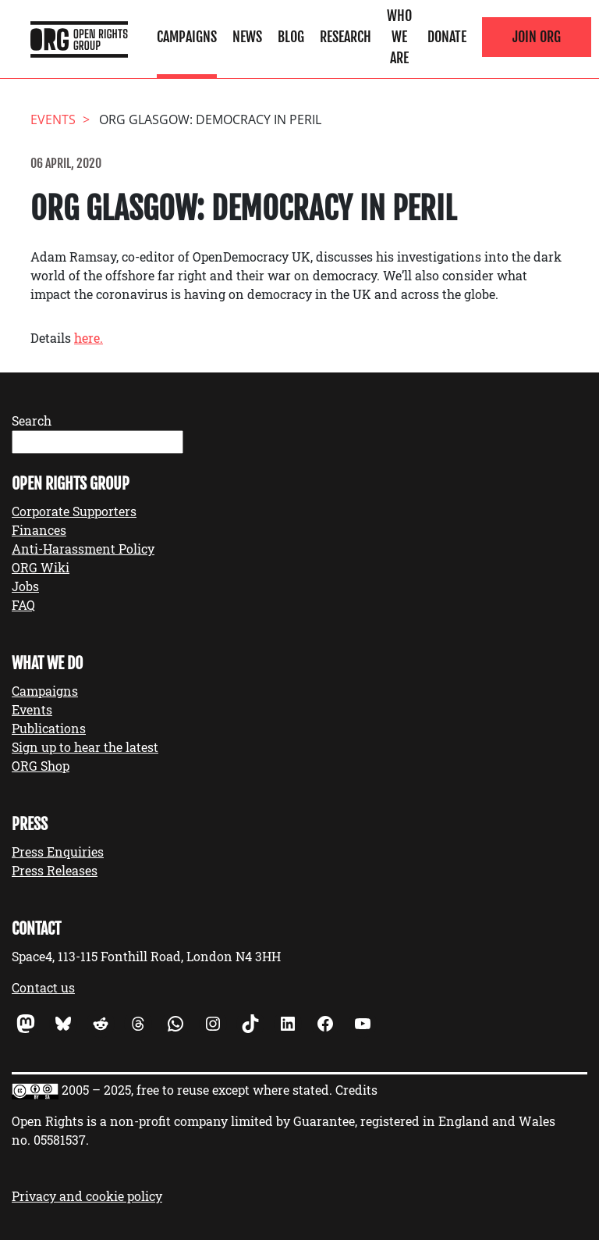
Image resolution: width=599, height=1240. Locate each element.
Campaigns (187, 36)
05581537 (60, 1139)
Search (31, 420)
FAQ (23, 605)
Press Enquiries (58, 851)
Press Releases (54, 870)
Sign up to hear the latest (85, 747)
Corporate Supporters (74, 511)
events (53, 119)
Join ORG (536, 36)
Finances (39, 530)
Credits (356, 1089)
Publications (49, 728)
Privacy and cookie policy (87, 1196)
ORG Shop (40, 765)
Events (32, 709)
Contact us (43, 987)
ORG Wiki (40, 567)
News (247, 36)
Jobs (25, 586)
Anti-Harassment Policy (83, 548)
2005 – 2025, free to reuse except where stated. (197, 1089)
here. (88, 338)
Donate (446, 36)
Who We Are (399, 36)
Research (345, 36)
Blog (291, 36)
